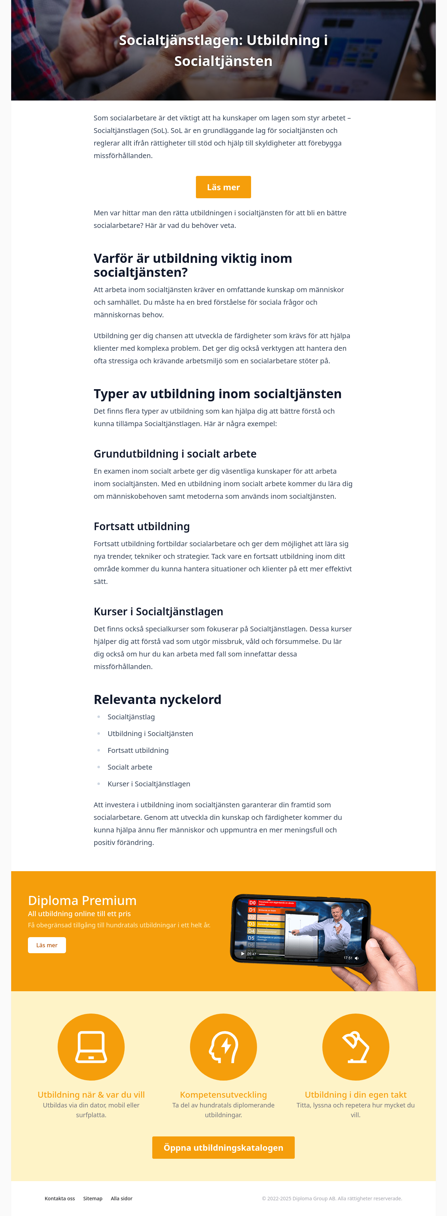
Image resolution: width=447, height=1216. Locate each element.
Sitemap (93, 1198)
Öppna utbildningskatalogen (223, 1147)
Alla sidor (121, 1198)
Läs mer (223, 187)
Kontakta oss (60, 1198)
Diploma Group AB (314, 1198)
